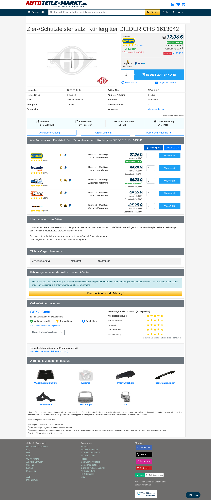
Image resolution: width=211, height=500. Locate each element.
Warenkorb (159, 74)
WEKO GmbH (40, 312)
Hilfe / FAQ (193, 495)
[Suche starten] (152, 12)
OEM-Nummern (105, 132)
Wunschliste (129, 82)
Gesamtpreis (172, 147)
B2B (165, 12)
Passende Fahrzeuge (159, 132)
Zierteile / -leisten (54, 19)
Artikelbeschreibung (51, 132)
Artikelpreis (153, 147)
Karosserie (41, 19)
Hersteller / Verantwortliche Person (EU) (49, 351)
